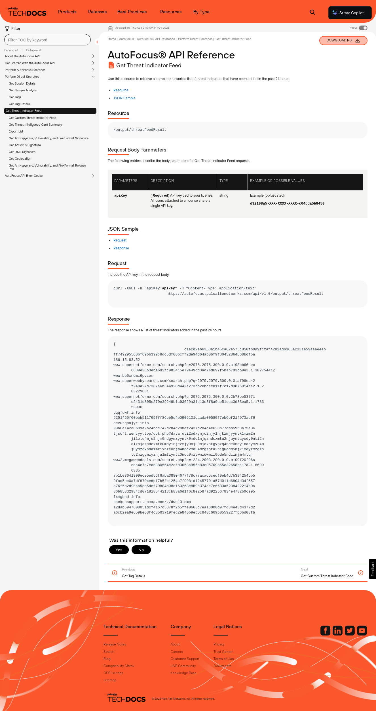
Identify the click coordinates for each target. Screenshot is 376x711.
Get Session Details (22, 83)
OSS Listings (113, 673)
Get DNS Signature (22, 151)
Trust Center (223, 652)
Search (108, 652)
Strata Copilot (347, 12)
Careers (177, 652)
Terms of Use (224, 659)
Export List (16, 131)
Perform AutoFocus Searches (25, 69)
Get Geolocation (20, 158)
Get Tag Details (19, 104)
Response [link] (121, 248)
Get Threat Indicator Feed (23, 110)
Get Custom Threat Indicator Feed (32, 117)
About (175, 644)
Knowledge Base (184, 673)
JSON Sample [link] (124, 98)
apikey (168, 289)
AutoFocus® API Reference (156, 39)
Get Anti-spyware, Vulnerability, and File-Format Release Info (47, 167)
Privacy (219, 644)
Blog (107, 659)
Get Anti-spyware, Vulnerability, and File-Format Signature (48, 138)
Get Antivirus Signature (25, 145)
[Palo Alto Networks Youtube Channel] (349, 634)
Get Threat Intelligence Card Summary (35, 124)
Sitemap (109, 680)
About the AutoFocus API (22, 56)
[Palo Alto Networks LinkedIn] (325, 634)
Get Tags (15, 97)
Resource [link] (120, 90)
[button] (372, 569)
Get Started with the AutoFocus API (30, 63)
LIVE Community (183, 666)
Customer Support (185, 659)
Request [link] (119, 240)
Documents (222, 666)
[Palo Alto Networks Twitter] (337, 634)
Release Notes (114, 644)
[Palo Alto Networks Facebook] (313, 634)
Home (112, 39)
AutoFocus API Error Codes (24, 175)
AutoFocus (126, 39)
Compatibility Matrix (118, 666)
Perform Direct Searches (22, 76)
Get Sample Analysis (23, 90)
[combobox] (47, 39)
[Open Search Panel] (312, 13)
